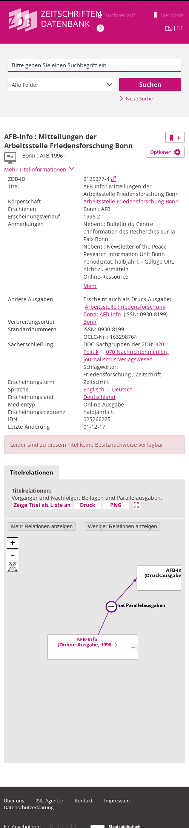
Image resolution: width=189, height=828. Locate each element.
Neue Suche (136, 98)
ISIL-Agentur (49, 800)
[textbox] (95, 65)
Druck (87, 504)
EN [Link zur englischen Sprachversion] (168, 28)
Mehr (90, 286)
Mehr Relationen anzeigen (41, 526)
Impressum (117, 800)
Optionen (165, 152)
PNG (115, 504)
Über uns (14, 800)
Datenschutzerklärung (29, 807)
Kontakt (84, 800)
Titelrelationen (31, 472)
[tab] (31, 473)
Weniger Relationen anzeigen (122, 526)
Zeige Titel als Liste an (42, 504)
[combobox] (62, 84)
